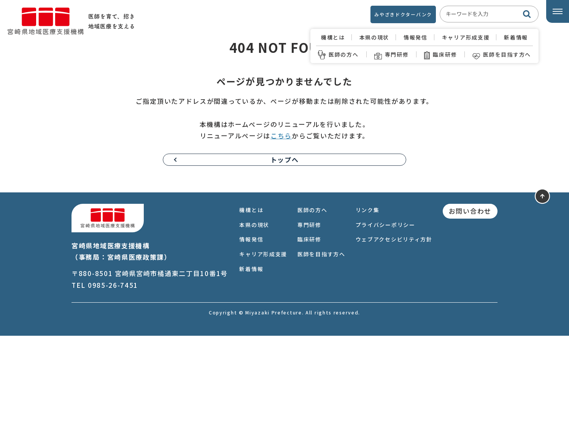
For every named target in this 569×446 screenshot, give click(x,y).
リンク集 (368, 320)
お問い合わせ (470, 321)
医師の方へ (338, 54)
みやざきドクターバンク (403, 14)
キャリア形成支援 (466, 37)
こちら (281, 246)
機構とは (333, 37)
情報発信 (416, 37)
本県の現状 (374, 37)
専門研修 (391, 54)
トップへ (284, 269)
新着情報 (516, 37)
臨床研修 (440, 54)
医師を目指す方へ (501, 54)
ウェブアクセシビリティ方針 (394, 349)
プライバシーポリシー (385, 335)
